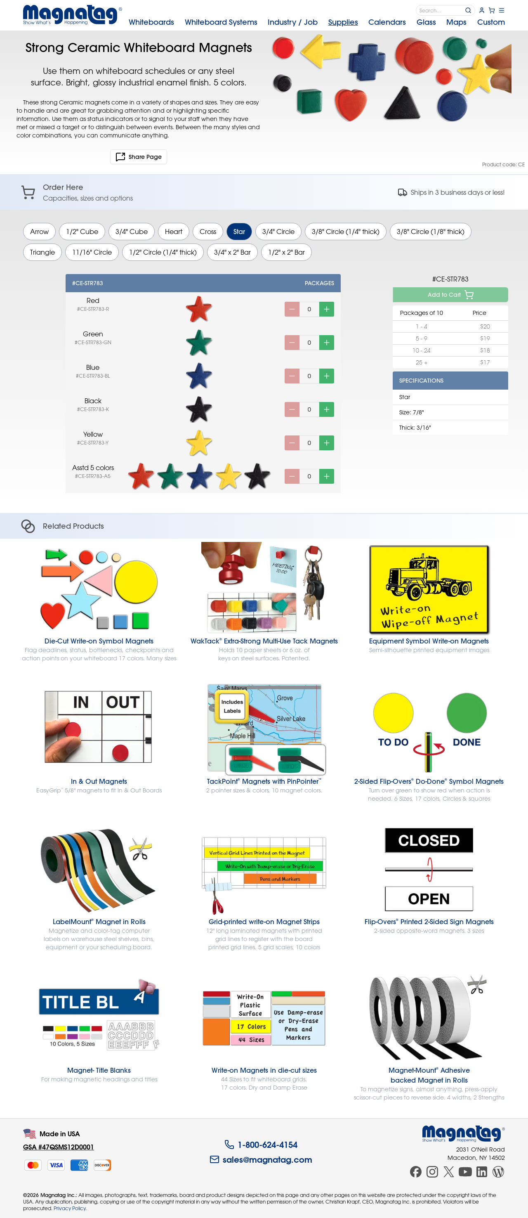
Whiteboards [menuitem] (151, 22)
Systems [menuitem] (221, 22)
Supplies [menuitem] (343, 22)
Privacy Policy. (70, 1208)
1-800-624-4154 (260, 1144)
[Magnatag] (463, 1134)
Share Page (139, 157)
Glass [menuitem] (426, 22)
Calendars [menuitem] (387, 22)
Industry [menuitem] (293, 22)
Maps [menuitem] (456, 22)
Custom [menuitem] (491, 22)
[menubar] (317, 22)
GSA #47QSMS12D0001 (58, 1146)
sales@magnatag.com (261, 1159)
